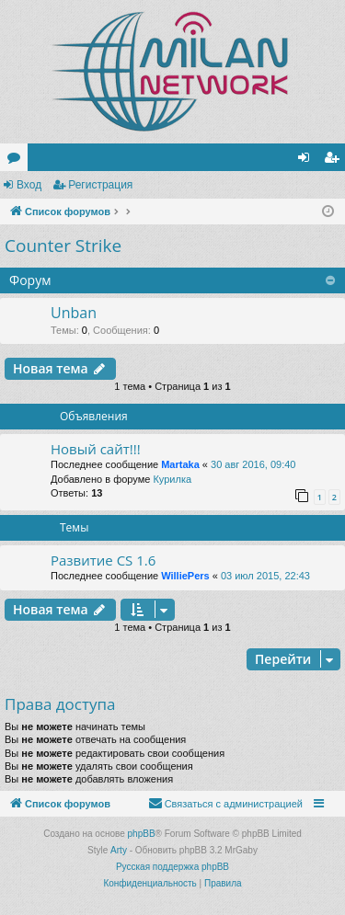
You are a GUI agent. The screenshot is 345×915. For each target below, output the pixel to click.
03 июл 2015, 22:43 (265, 575)
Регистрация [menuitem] (335, 161)
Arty (118, 850)
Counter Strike (63, 245)
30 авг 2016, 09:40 (253, 464)
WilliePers (185, 575)
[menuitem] (225, 804)
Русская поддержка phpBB (172, 867)
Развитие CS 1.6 (103, 560)
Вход (29, 184)
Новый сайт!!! (96, 449)
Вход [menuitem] (307, 161)
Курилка (172, 479)
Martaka (180, 464)
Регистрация (100, 184)
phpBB (141, 834)
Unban (74, 313)
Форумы (17, 161)
